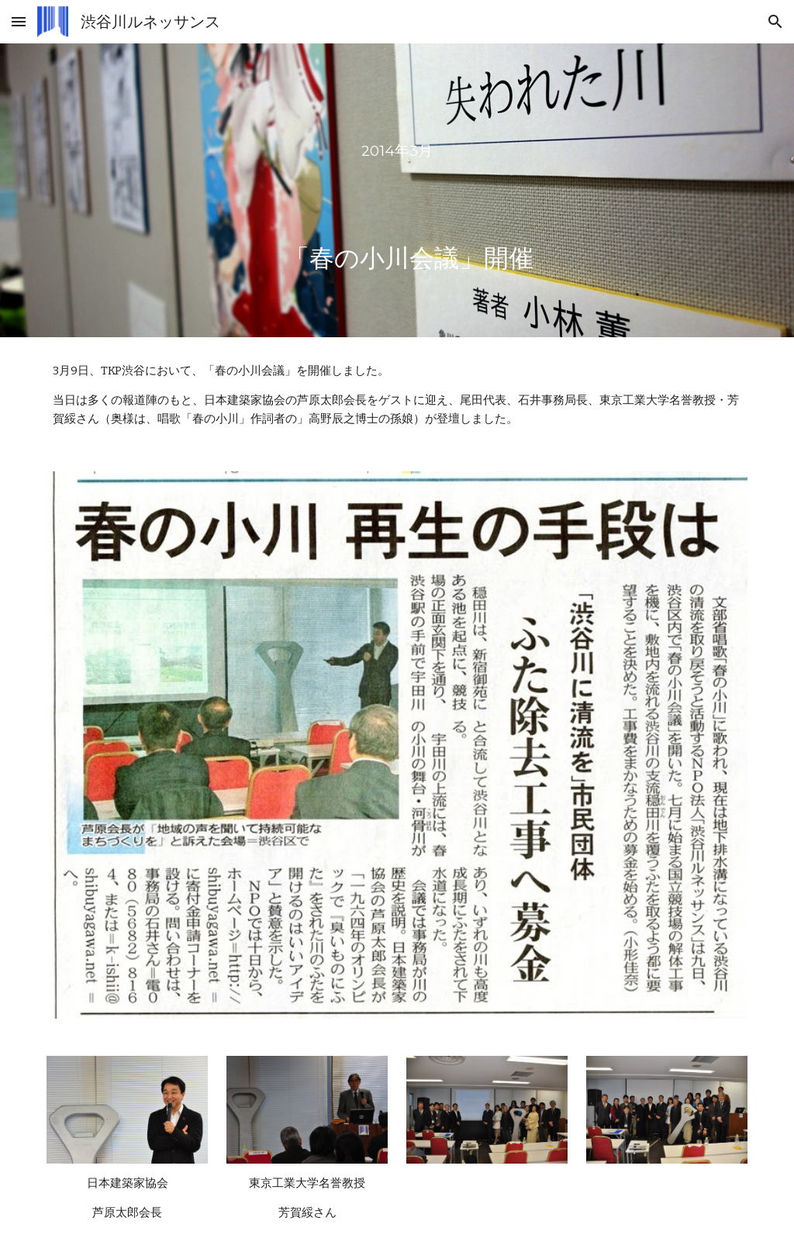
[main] (396, 190)
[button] (18, 21)
